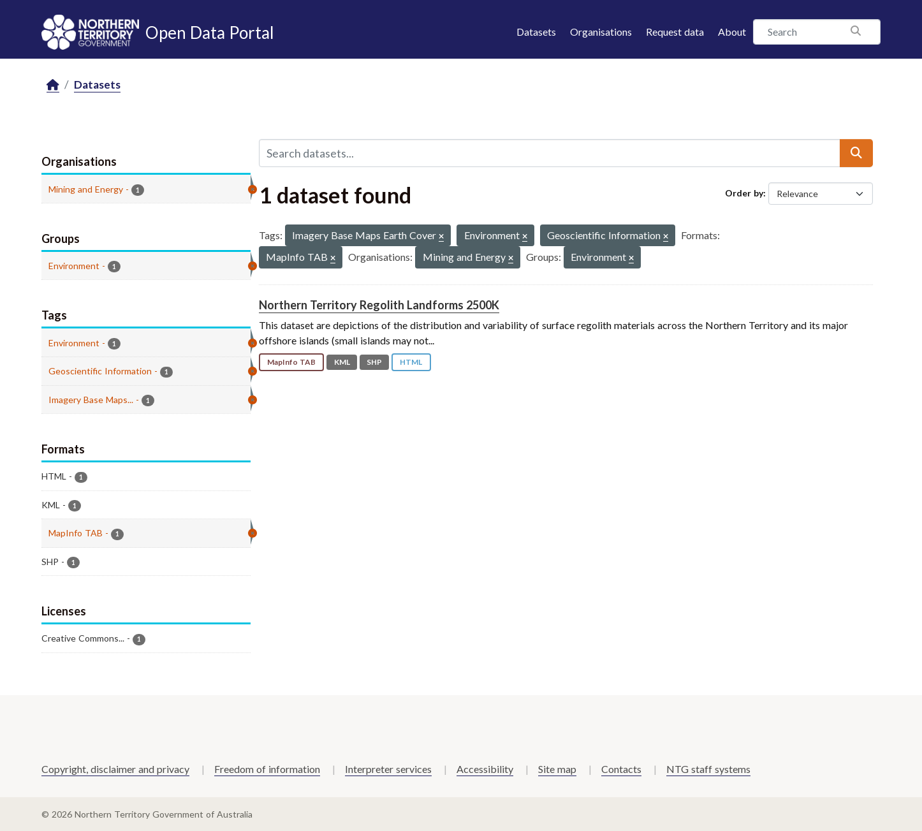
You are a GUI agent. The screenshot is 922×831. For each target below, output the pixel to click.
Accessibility (485, 769)
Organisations (601, 32)
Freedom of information (267, 769)
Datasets (536, 32)
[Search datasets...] (549, 153)
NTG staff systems (708, 769)
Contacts (621, 769)
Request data (675, 32)
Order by (744, 193)
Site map (557, 769)
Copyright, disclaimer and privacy (115, 769)
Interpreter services (388, 769)
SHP (374, 362)
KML (342, 362)
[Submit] (856, 153)
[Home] (53, 85)
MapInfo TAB (291, 362)
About (732, 32)
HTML (411, 362)
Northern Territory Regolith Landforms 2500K (379, 305)
